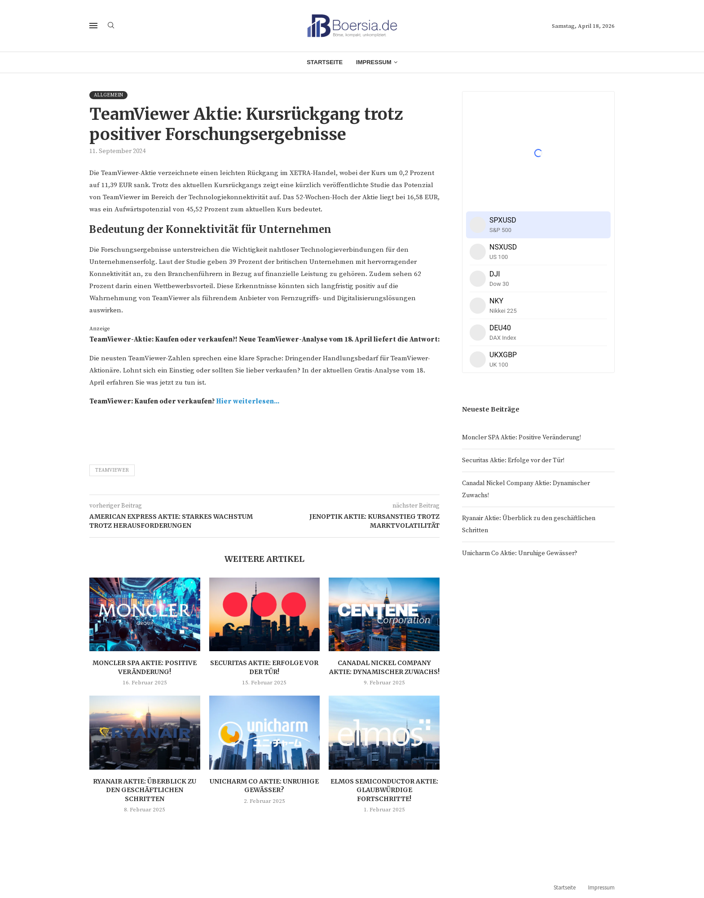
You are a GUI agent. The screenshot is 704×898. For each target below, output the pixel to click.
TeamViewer (112, 470)
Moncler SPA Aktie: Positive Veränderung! (144, 667)
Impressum (374, 62)
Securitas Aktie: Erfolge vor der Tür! (264, 667)
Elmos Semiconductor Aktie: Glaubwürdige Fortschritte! (384, 790)
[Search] (110, 26)
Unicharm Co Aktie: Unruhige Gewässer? (264, 785)
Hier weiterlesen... (247, 401)
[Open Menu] (93, 26)
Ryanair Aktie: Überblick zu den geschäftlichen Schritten (144, 790)
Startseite (325, 62)
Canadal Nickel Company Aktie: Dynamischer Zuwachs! (384, 667)
